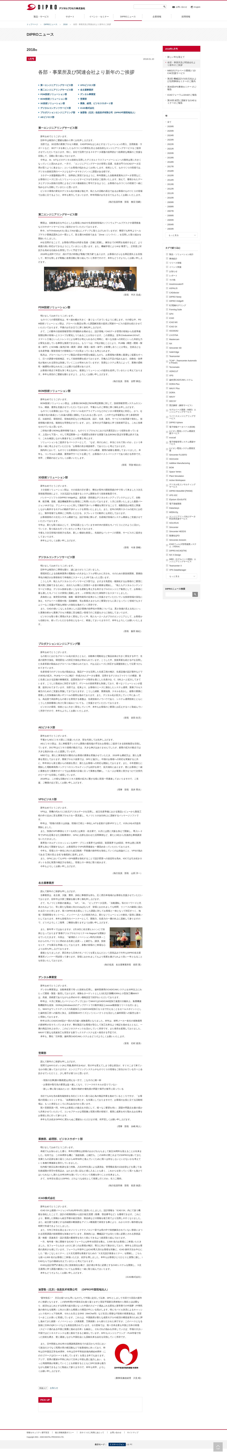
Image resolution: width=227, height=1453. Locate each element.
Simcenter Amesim (177, 540)
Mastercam (174, 339)
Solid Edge (174, 352)
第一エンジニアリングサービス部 (56, 85)
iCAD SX (173, 326)
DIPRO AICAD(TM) (178, 551)
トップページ (32, 24)
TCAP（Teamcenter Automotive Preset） (183, 361)
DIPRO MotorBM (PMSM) (180, 491)
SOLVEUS (174, 523)
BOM (171, 467)
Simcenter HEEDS (177, 531)
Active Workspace (177, 480)
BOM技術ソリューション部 (53, 99)
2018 (65, 24)
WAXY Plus (174, 388)
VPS (171, 375)
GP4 (171, 314)
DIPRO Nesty (175, 297)
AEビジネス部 (47, 117)
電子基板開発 (175, 504)
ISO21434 (173, 459)
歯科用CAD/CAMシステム (181, 380)
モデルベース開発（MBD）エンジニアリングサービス (182, 410)
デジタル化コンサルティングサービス (182, 485)
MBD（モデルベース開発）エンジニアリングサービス (182, 560)
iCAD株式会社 (87, 108)
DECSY (172, 401)
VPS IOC (173, 495)
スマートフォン (117, 1444)
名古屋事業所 (86, 90)
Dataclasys (174, 508)
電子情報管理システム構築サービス (182, 443)
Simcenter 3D (175, 348)
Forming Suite (175, 309)
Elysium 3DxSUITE (177, 499)
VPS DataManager (177, 570)
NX (170, 343)
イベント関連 (175, 267)
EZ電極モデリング (177, 305)
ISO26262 (173, 331)
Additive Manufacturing (179, 463)
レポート (173, 275)
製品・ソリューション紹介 (181, 254)
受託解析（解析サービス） (181, 405)
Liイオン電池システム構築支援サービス (182, 432)
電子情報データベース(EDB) (182, 427)
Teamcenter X (175, 566)
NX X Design (175, 555)
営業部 (83, 99)
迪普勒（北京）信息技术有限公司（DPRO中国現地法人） (108, 112)
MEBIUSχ (173, 512)
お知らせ (173, 271)
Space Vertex (175, 472)
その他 (172, 280)
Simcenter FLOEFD (178, 455)
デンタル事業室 (87, 94)
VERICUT (173, 371)
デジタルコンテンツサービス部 (55, 108)
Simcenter (173, 527)
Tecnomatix (174, 367)
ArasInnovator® (176, 284)
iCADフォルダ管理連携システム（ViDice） (182, 545)
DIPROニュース (50, 24)
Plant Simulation (176, 476)
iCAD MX (173, 322)
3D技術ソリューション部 (52, 103)
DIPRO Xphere (176, 422)
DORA (172, 392)
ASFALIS (173, 288)
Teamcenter (174, 356)
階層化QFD (174, 535)
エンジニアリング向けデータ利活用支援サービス (182, 517)
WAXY (172, 397)
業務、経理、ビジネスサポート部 (96, 103)
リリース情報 (175, 263)
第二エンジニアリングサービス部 (56, 90)
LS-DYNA (173, 335)
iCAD (171, 318)
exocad (172, 437)
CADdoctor (174, 292)
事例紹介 (173, 258)
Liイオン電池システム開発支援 (182, 449)
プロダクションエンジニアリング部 (57, 112)
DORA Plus (174, 384)
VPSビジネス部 (87, 85)
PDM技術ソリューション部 (53, 94)
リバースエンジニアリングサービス (182, 417)
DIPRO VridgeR (176, 301)
